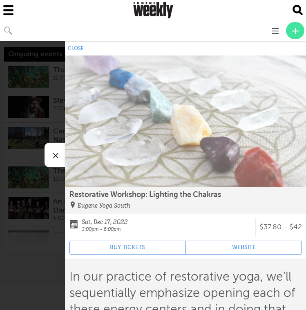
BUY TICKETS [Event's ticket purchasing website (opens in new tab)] (127, 247)
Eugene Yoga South (104, 205)
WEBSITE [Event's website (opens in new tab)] (244, 247)
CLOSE (76, 48)
